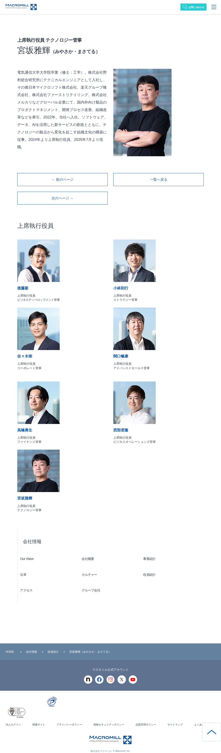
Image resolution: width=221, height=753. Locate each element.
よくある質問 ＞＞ (203, 717)
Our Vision (29, 552)
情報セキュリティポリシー (108, 717)
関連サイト (38, 717)
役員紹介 (152, 567)
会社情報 (32, 534)
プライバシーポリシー (69, 717)
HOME (10, 644)
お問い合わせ (196, 7)
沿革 (26, 567)
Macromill (21, 7)
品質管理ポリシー (146, 717)
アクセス (29, 583)
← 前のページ (62, 178)
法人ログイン (14, 717)
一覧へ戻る (158, 178)
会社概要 (90, 552)
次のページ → (62, 193)
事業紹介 (152, 552)
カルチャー (92, 567)
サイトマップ (174, 717)
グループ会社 (93, 583)
